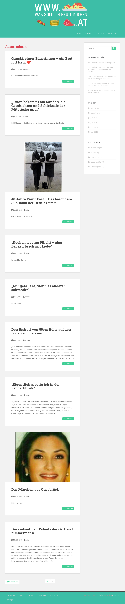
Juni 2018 (94, 127)
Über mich (88, 33)
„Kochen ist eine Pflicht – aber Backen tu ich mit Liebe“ (36, 244)
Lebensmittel (96, 162)
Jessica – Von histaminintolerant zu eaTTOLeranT (101, 91)
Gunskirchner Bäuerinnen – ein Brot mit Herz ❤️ (41, 60)
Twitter (10, 600)
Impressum (112, 33)
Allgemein (95, 147)
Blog (79, 33)
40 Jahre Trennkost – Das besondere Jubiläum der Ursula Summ (41, 201)
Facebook (11, 595)
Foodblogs (95, 152)
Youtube (42, 595)
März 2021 (95, 108)
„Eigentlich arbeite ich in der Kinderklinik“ (35, 386)
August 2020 (95, 113)
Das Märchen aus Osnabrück (35, 489)
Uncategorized (97, 167)
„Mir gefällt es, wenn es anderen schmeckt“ (38, 288)
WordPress (116, 595)
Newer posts (12, 582)
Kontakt (101, 33)
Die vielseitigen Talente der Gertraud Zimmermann (42, 531)
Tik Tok (21, 595)
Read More (68, 81)
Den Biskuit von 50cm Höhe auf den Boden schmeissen (41, 331)
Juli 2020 (94, 118)
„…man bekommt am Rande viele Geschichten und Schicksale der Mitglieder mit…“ (38, 106)
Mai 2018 (94, 132)
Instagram (54, 595)
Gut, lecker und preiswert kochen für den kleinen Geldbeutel (101, 84)
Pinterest (31, 595)
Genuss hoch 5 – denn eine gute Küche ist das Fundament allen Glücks (100, 69)
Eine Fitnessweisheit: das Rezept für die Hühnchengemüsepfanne (102, 77)
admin (27, 69)
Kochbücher (95, 157)
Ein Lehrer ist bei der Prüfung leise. (101, 62)
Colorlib (100, 595)
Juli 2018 (94, 122)
